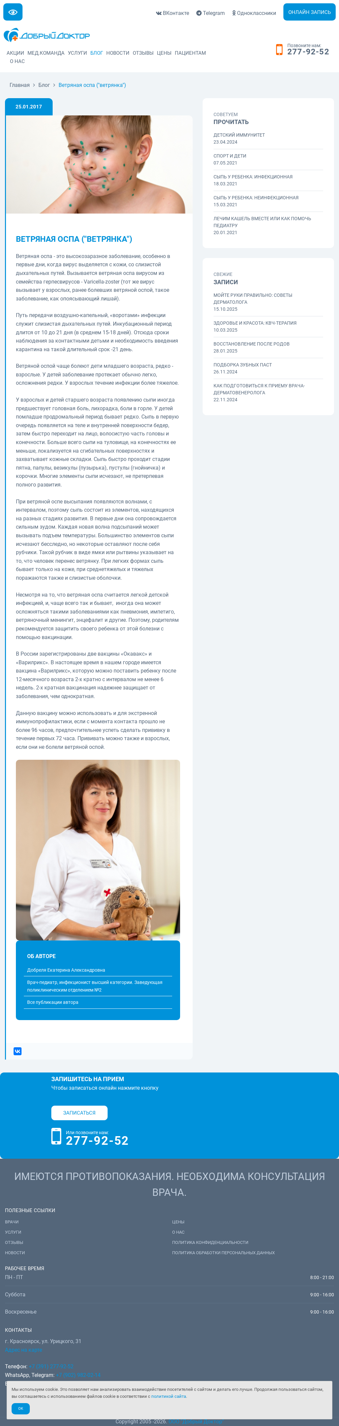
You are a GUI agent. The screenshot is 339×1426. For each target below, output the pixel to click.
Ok (20, 1408)
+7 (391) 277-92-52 (51, 1366)
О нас (17, 61)
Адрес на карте (23, 1350)
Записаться (79, 1113)
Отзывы (143, 53)
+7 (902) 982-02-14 (78, 1375)
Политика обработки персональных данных (223, 1252)
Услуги (77, 53)
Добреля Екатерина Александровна (66, 970)
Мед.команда (46, 53)
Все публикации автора (52, 1002)
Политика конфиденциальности (210, 1242)
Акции (15, 53)
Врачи (12, 1221)
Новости (117, 53)
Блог (96, 53)
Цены (164, 53)
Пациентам (190, 53)
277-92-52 (308, 52)
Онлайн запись (309, 12)
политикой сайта (168, 1396)
